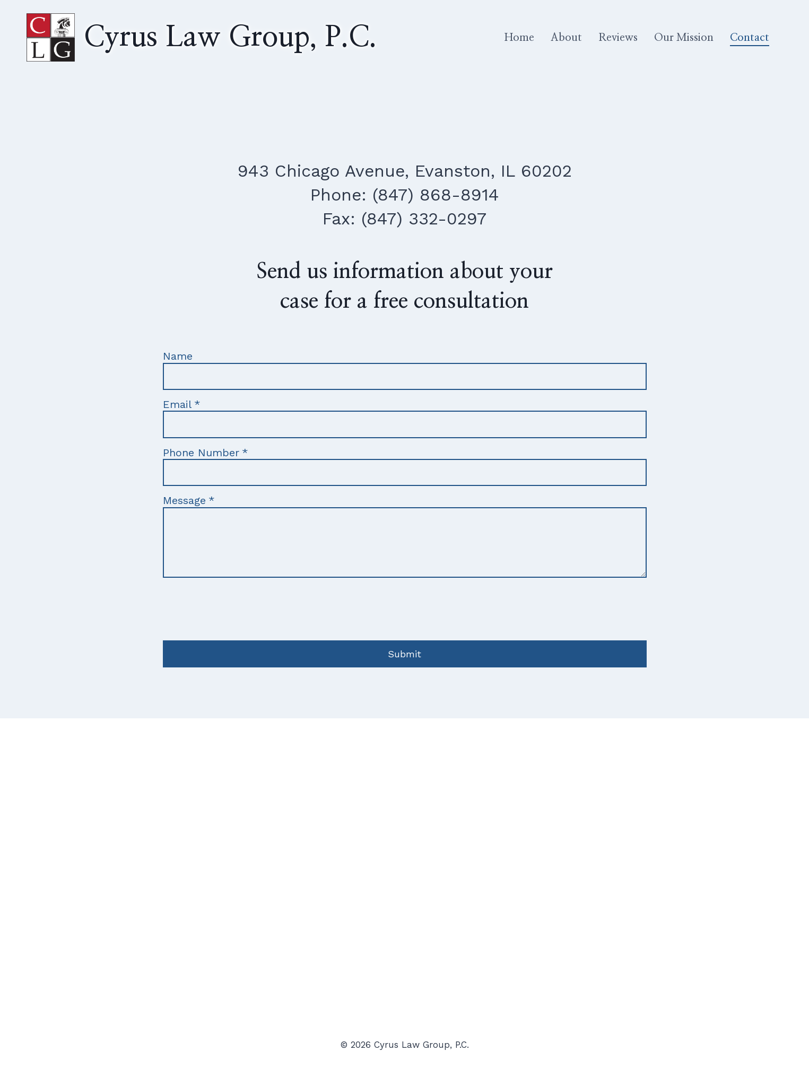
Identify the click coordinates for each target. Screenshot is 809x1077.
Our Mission (684, 37)
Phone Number (205, 453)
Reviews (618, 37)
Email (182, 404)
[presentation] (243, 607)
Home (519, 37)
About (566, 37)
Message (189, 500)
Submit (404, 653)
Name (178, 356)
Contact (749, 37)
